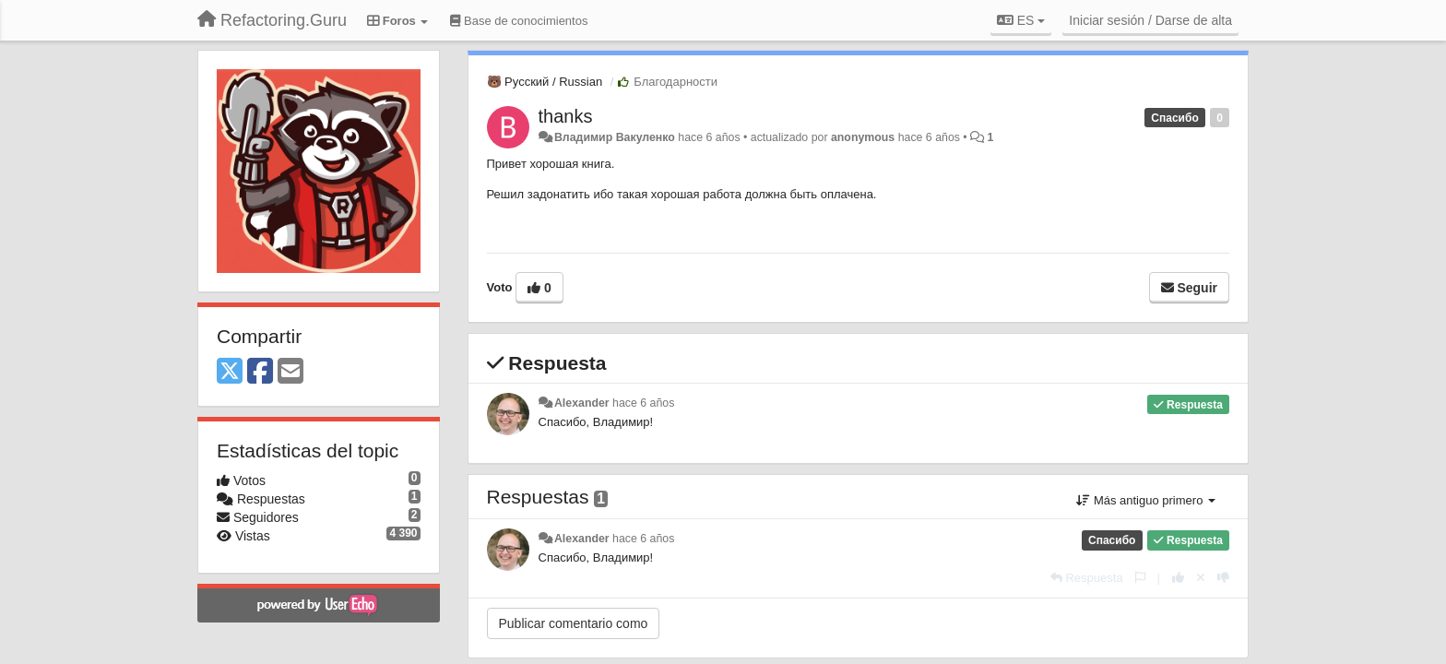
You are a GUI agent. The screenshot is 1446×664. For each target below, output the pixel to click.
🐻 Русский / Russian (545, 82)
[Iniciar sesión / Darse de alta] (1150, 20)
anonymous (863, 137)
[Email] (290, 372)
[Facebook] (260, 372)
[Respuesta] (1086, 578)
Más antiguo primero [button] (1145, 500)
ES (1021, 20)
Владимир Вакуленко (614, 137)
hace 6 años (643, 403)
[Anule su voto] (1200, 578)
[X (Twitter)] (230, 372)
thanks (566, 116)
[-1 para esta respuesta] (1223, 578)
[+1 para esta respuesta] (1178, 578)
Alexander (582, 403)
